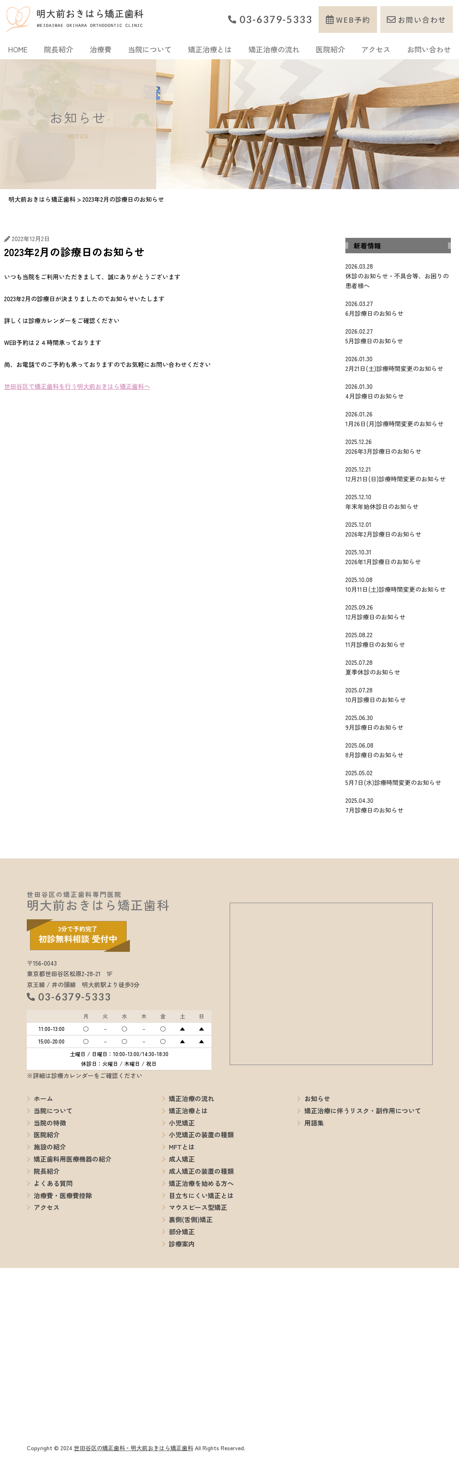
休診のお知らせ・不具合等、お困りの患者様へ (398, 275)
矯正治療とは (210, 49)
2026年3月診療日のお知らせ (398, 446)
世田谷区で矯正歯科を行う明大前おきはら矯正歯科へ (77, 386)
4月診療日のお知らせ (398, 391)
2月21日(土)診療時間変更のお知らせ (398, 363)
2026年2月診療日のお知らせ (398, 529)
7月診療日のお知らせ (398, 805)
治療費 (101, 49)
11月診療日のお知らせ (398, 639)
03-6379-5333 (275, 19)
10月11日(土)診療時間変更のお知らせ (398, 584)
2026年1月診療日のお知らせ (398, 556)
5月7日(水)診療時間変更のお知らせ (398, 777)
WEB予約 (353, 19)
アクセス (375, 49)
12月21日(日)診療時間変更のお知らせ (398, 473)
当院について (150, 49)
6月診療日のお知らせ (398, 308)
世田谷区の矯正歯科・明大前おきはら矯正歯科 (133, 1448)
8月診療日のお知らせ (398, 749)
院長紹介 (58, 49)
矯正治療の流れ (274, 49)
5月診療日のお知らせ (398, 335)
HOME (18, 49)
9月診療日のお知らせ (398, 722)
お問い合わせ (422, 19)
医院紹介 (330, 49)
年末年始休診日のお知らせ (398, 501)
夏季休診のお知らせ (398, 667)
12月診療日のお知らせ (398, 611)
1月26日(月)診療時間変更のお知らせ (398, 418)
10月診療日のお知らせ (398, 694)
